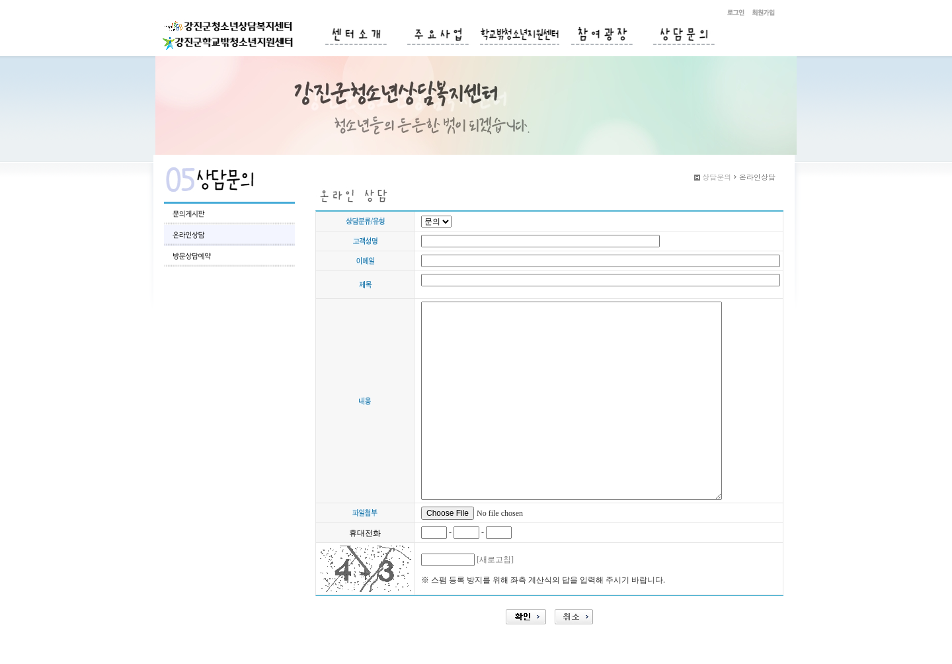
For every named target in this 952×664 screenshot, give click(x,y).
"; (436, 222)
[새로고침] (495, 559)
